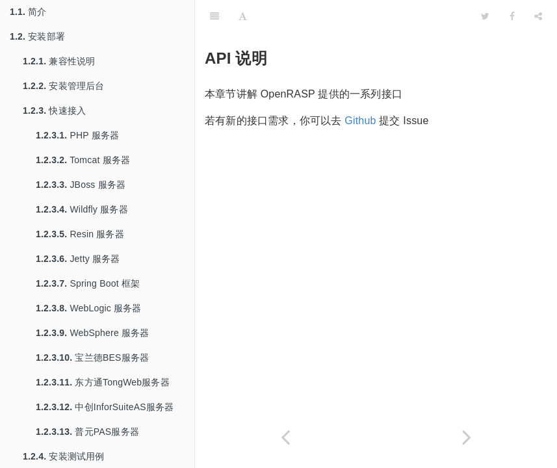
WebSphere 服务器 (92, 333)
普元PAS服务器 (87, 431)
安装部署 (37, 36)
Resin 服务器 (80, 234)
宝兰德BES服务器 (92, 357)
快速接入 (54, 110)
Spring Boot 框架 (88, 283)
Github (360, 120)
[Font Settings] (243, 16)
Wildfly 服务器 (82, 209)
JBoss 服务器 (80, 184)
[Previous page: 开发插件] (285, 437)
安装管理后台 (64, 86)
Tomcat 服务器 (83, 160)
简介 (28, 11)
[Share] (538, 16)
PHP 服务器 (77, 135)
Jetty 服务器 (78, 259)
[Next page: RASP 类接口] (467, 437)
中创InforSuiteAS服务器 (105, 407)
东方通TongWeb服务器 (103, 382)
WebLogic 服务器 (89, 308)
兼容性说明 (59, 61)
